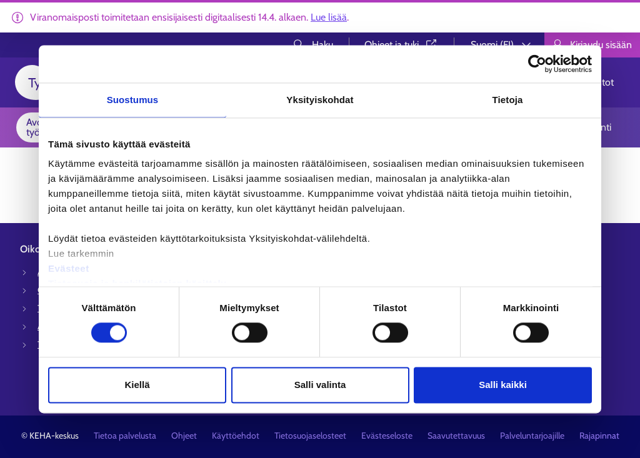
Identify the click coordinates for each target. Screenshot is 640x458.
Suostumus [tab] (133, 99)
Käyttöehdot (235, 435)
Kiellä (136, 384)
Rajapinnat (599, 435)
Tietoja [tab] (507, 99)
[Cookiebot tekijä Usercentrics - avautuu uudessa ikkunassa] (537, 63)
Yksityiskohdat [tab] (319, 99)
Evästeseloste (386, 435)
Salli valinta (320, 384)
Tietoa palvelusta (125, 435)
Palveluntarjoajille (532, 435)
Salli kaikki (503, 384)
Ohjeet (184, 435)
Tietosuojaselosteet (310, 435)
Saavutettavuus (456, 435)
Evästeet (68, 268)
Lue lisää (329, 17)
